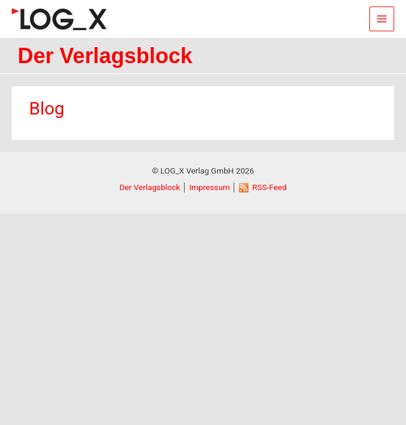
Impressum (209, 187)
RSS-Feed (270, 187)
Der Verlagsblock (149, 187)
